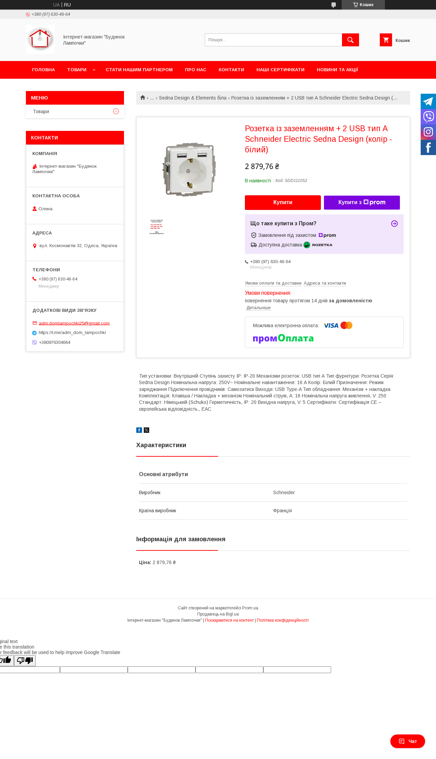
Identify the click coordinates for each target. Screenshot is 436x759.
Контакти (231, 69)
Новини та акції (337, 69)
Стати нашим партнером (139, 69)
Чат (408, 741)
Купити (283, 202)
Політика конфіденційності (283, 620)
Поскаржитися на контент (229, 620)
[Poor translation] (25, 660)
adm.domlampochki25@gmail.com (74, 322)
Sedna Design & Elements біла (193, 98)
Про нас (195, 69)
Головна (43, 69)
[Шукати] (350, 39)
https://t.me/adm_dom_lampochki (72, 332)
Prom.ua (250, 608)
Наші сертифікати (280, 69)
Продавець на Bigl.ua (218, 614)
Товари (77, 69)
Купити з (361, 202)
